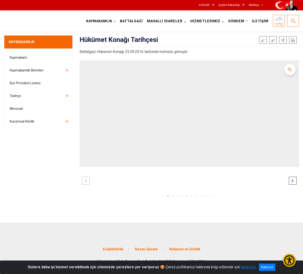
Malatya (254, 5)
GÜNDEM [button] (236, 21)
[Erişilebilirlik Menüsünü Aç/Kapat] (289, 260)
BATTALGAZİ (131, 21)
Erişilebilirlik (113, 249)
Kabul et (267, 267)
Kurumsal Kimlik (22, 121)
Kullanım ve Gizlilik (184, 249)
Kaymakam (18, 57)
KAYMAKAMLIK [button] (99, 21)
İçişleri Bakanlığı (229, 5)
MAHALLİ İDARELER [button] (165, 21)
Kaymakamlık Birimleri (26, 70)
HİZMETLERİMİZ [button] (205, 21)
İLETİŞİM (260, 21)
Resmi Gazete (146, 249)
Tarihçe (15, 96)
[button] (283, 40)
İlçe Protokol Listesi (25, 83)
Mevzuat (16, 108)
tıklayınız (248, 267)
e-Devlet (204, 5)
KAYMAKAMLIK (21, 42)
